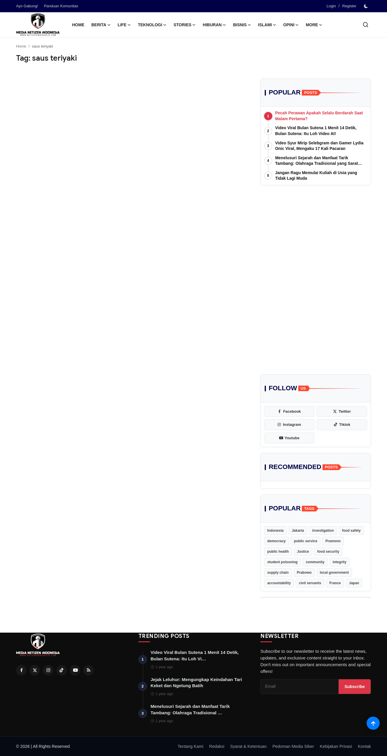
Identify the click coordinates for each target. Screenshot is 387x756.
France (335, 583)
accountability (279, 583)
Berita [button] (101, 25)
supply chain (278, 572)
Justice (303, 552)
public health (278, 552)
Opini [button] (291, 25)
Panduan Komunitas (61, 6)
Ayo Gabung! (27, 6)
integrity (339, 562)
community (315, 562)
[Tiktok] (61, 670)
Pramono (333, 541)
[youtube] (289, 438)
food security (328, 552)
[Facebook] (21, 670)
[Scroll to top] (373, 723)
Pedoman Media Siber (293, 746)
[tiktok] (342, 424)
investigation (323, 530)
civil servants (310, 583)
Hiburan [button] (214, 25)
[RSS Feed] (88, 670)
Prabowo (304, 572)
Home (78, 24)
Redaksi (216, 746)
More (314, 25)
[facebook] (289, 411)
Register (349, 6)
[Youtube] (75, 670)
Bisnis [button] (242, 25)
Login (331, 6)
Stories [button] (185, 25)
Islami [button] (267, 25)
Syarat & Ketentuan (248, 746)
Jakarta (298, 530)
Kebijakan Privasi (336, 746)
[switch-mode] (366, 6)
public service (305, 541)
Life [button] (124, 25)
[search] (365, 24)
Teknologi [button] (152, 25)
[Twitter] (34, 670)
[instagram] (289, 424)
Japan (354, 583)
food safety (351, 530)
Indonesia (275, 530)
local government (334, 572)
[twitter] (342, 411)
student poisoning (282, 562)
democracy (276, 541)
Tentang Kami (190, 746)
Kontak (364, 746)
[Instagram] (48, 670)
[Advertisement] (315, 235)
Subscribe (354, 686)
